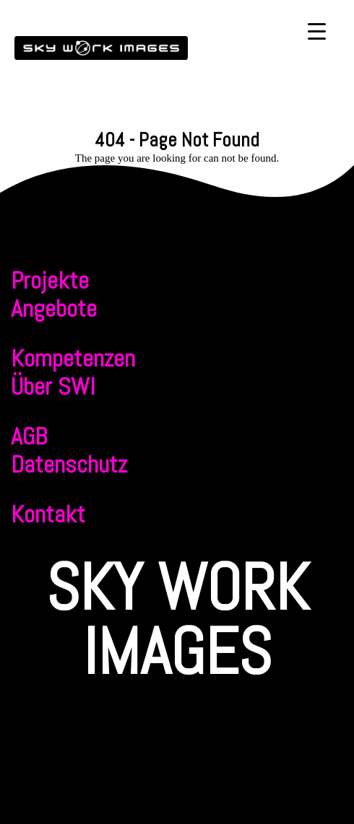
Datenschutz (69, 464)
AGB (29, 436)
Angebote (54, 308)
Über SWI (53, 386)
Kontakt (48, 514)
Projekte (50, 280)
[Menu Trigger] (317, 31)
